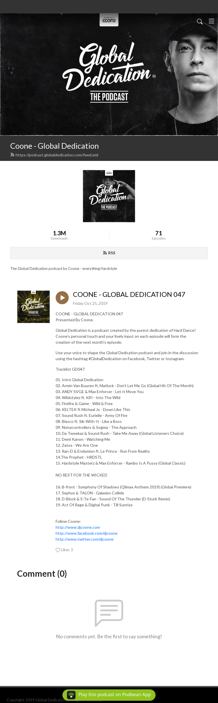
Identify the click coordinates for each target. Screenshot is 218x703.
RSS (109, 252)
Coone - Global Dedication (54, 145)
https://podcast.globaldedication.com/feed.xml (54, 154)
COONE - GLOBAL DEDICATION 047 (129, 294)
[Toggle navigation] (211, 21)
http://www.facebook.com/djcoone (87, 533)
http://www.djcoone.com (78, 527)
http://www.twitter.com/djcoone (85, 539)
